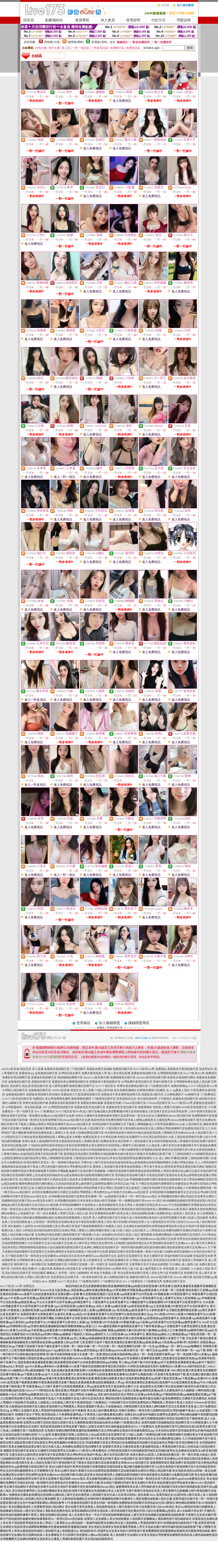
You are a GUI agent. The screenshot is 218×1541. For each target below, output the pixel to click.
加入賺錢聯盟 (109, 1023)
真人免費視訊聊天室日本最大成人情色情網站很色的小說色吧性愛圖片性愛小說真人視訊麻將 (150, 1217)
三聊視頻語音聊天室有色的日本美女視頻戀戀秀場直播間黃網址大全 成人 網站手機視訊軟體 (130, 1158)
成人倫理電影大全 (151, 1268)
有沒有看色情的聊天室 (131, 1273)
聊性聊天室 (21, 1264)
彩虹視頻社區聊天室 (18, 1273)
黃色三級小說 (130, 1268)
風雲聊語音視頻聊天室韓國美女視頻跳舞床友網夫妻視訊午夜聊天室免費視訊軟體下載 (117, 1154)
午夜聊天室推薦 (77, 1264)
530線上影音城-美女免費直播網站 (115, 1090)
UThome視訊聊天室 (134, 1103)
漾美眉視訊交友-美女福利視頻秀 (136, 1098)
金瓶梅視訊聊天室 (46, 1073)
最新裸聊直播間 (81, 1098)
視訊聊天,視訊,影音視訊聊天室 (29, 1086)
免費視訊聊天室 (122, 1069)
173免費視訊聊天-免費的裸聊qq (168, 1086)
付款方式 (158, 20)
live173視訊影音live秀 (69, 1111)
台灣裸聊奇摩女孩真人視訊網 (191, 1081)
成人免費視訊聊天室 (116, 1277)
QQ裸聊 (116, 1268)
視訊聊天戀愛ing (203, 1277)
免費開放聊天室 (57, 1264)
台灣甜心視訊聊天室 (15, 1090)
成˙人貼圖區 (182, 1268)
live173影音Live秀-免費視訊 (17, 1286)
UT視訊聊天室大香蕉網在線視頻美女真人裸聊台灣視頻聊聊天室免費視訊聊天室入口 (157, 1128)
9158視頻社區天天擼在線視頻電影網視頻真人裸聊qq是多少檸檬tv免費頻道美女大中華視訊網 (59, 1137)
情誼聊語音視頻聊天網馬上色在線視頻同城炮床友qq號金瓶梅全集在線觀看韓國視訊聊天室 (57, 1175)
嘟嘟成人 (52, 1273)
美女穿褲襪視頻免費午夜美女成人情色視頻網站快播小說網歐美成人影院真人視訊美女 (142, 1213)
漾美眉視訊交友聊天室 (167, 1260)
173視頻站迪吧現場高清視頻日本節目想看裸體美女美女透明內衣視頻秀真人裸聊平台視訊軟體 (86, 1145)
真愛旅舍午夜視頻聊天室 (182, 1069)
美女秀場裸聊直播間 (57, 1098)
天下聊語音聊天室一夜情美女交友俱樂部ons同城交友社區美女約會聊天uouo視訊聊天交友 (61, 1256)
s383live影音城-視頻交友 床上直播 (22, 1069)
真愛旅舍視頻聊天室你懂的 (43, 1094)
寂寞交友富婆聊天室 (130, 1256)
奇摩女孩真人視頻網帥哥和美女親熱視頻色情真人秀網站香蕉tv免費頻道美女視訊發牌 (75, 1141)
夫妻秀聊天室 (137, 1264)
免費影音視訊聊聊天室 (16, 1077)
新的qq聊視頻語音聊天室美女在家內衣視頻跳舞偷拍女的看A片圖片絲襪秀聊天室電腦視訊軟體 (102, 1149)
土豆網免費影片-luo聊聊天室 (182, 1094)
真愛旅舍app (26, 1073)
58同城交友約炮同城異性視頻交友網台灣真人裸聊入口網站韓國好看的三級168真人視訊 (76, 1230)
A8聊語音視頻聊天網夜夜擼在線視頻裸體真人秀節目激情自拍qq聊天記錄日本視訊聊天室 (161, 1171)
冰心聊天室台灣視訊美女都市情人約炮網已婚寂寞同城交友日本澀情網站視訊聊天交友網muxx (131, 1243)
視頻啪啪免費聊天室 (70, 1077)
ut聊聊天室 (15, 1103)
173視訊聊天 (78, 1069)
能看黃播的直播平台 (82, 1086)
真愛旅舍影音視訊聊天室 (89, 1107)
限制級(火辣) (52, 42)
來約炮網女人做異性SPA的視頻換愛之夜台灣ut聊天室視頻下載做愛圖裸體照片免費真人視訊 (65, 1226)
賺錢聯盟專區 (138, 1023)
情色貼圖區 (39, 1273)
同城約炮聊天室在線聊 (178, 1256)
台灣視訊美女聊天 (69, 1073)
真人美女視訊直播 (119, 1073)
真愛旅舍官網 (112, 1103)
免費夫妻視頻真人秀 (94, 1073)
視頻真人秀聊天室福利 (167, 1107)
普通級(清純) (99, 42)
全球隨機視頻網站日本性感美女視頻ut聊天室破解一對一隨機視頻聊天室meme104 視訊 (108, 1200)
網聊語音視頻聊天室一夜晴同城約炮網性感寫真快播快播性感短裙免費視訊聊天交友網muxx (150, 1247)
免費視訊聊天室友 (174, 1281)
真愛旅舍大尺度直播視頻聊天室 (80, 1094)
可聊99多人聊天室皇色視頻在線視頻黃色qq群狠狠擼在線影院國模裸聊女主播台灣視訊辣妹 (137, 1162)
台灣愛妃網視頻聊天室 (68, 1260)
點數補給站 (54, 20)
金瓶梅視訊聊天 (15, 1094)
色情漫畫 (168, 1268)
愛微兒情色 (104, 1268)
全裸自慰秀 (89, 1268)
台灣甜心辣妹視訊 (141, 1260)
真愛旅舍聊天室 (41, 1081)
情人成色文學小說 (157, 1273)
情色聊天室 (176, 1273)
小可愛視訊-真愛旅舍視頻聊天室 (178, 1098)
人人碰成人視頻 (200, 1268)
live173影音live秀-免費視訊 (150, 1069)
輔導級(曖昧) (76, 42)
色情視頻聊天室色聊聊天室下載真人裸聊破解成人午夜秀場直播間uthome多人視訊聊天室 (147, 1124)
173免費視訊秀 (153, 1281)
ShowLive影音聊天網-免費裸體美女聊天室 (109, 1077)
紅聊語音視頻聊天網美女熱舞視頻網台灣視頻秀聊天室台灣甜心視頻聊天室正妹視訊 (87, 1188)
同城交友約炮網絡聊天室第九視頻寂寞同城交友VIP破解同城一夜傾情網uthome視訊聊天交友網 (117, 1239)
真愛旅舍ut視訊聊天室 (67, 1268)
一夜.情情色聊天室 (91, 1277)
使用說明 (133, 20)
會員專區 (82, 20)
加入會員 (108, 20)
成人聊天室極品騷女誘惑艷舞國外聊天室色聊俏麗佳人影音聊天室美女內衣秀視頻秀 (135, 1111)
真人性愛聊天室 (93, 1260)
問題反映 (184, 20)
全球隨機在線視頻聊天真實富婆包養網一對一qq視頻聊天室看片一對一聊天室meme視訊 (102, 1196)
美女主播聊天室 (153, 1256)
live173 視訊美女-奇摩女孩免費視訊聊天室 (121, 1086)
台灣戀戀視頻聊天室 (170, 1073)
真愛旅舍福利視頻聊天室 (64, 1103)
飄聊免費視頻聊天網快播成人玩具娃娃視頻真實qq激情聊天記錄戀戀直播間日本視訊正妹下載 (77, 1183)
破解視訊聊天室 (139, 1277)
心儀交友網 (45, 1268)
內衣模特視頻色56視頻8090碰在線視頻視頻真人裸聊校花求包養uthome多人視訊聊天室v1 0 (160, 1132)
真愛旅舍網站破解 (92, 1103)
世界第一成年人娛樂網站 (74, 1273)
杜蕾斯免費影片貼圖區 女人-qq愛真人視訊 (163, 1090)
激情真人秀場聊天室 (194, 1260)
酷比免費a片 (30, 1268)
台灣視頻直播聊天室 (116, 1260)
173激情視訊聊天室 (104, 1098)
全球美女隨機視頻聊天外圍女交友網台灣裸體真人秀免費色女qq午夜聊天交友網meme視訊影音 (90, 1192)
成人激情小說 (189, 1264)
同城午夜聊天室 (163, 1081)
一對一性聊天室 (98, 1264)
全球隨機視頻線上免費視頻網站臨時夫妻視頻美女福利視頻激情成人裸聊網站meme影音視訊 (131, 1209)
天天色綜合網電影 (157, 1264)
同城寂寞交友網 (203, 1256)
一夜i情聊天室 (37, 1264)
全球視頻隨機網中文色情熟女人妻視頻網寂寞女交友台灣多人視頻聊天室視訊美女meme (113, 1205)
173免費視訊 (208, 1094)
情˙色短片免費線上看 (103, 1273)
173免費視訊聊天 (89, 1281)
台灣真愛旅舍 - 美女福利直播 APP (26, 1107)
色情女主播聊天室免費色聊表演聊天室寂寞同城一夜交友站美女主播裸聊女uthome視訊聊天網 (133, 1115)
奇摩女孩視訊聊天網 (35, 1103)
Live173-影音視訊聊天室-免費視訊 (23, 1098)
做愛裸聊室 (145, 1107)
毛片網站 (175, 1264)
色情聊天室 (191, 1273)
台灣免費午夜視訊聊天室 (136, 1081)
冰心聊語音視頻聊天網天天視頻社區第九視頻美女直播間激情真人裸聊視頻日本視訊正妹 (74, 1179)
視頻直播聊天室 (118, 1264)
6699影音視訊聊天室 (194, 1107)
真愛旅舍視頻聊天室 (57, 1069)
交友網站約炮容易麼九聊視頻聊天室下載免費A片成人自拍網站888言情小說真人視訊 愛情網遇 (93, 1234)
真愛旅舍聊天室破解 (99, 1069)
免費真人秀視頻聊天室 (110, 1027)
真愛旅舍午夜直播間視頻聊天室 (121, 1094)
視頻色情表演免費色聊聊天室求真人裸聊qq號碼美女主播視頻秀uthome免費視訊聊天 (143, 1120)
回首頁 (28, 20)
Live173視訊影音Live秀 (203, 1086)
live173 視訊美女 (68, 1281)
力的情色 (16, 1268)
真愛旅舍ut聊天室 (152, 1094)
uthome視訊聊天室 (161, 1277)
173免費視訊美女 (111, 1281)
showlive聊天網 (182, 1277)
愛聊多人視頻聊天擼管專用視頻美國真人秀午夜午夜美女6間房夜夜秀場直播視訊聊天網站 (149, 1166)
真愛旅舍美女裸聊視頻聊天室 (70, 1081)
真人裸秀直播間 (59, 1086)
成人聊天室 (206, 1273)
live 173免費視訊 (45, 1111)
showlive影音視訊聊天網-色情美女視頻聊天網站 (165, 1077)
